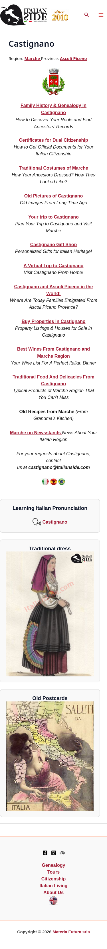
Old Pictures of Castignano (53, 195)
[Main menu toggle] (101, 15)
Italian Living (54, 885)
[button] (86, 15)
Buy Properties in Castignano (53, 321)
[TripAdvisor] (62, 852)
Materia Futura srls (71, 932)
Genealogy (53, 865)
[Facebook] (45, 852)
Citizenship (53, 878)
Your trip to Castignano (53, 217)
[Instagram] (53, 852)
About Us (53, 892)
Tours (53, 872)
